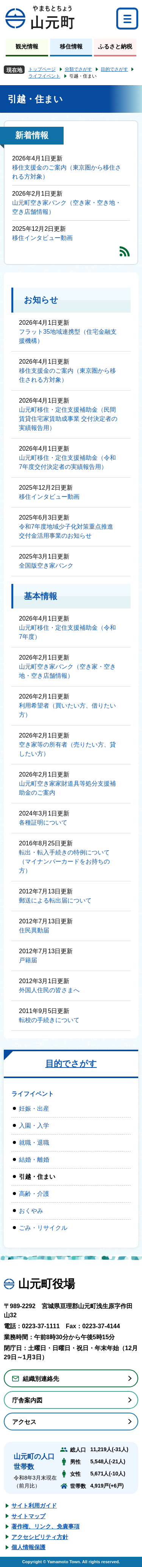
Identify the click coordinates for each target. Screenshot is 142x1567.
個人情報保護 (28, 1547)
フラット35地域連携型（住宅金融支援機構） (68, 336)
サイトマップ (28, 1516)
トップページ (42, 69)
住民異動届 (34, 930)
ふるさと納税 (115, 46)
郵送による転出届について (55, 900)
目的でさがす (114, 69)
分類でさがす (78, 69)
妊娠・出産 (34, 1108)
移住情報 (71, 46)
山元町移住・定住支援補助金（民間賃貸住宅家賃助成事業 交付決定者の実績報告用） (68, 418)
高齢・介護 (34, 1193)
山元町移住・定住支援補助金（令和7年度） (67, 632)
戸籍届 (28, 960)
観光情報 (27, 46)
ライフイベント (44, 76)
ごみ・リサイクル (43, 1228)
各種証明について (43, 822)
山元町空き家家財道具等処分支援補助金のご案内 (67, 788)
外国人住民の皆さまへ (49, 990)
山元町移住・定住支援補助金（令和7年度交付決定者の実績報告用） (67, 462)
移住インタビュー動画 (42, 238)
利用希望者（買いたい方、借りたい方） (67, 710)
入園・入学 (34, 1125)
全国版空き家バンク (46, 565)
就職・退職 (34, 1142)
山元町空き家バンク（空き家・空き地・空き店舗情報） (66, 207)
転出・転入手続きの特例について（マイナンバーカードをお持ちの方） (64, 861)
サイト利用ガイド (34, 1505)
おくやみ (31, 1211)
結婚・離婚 (34, 1159)
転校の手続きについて (49, 1020)
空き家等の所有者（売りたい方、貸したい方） (67, 749)
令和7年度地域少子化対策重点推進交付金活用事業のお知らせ (66, 531)
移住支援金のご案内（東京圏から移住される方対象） (66, 172)
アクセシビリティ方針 (39, 1537)
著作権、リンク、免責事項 (45, 1526)
